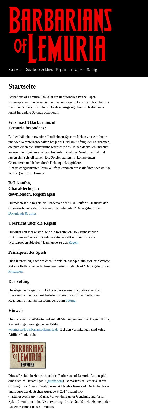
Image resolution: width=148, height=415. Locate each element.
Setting (92, 70)
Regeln (61, 70)
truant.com (55, 381)
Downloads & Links (39, 70)
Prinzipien (76, 70)
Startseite (14, 70)
